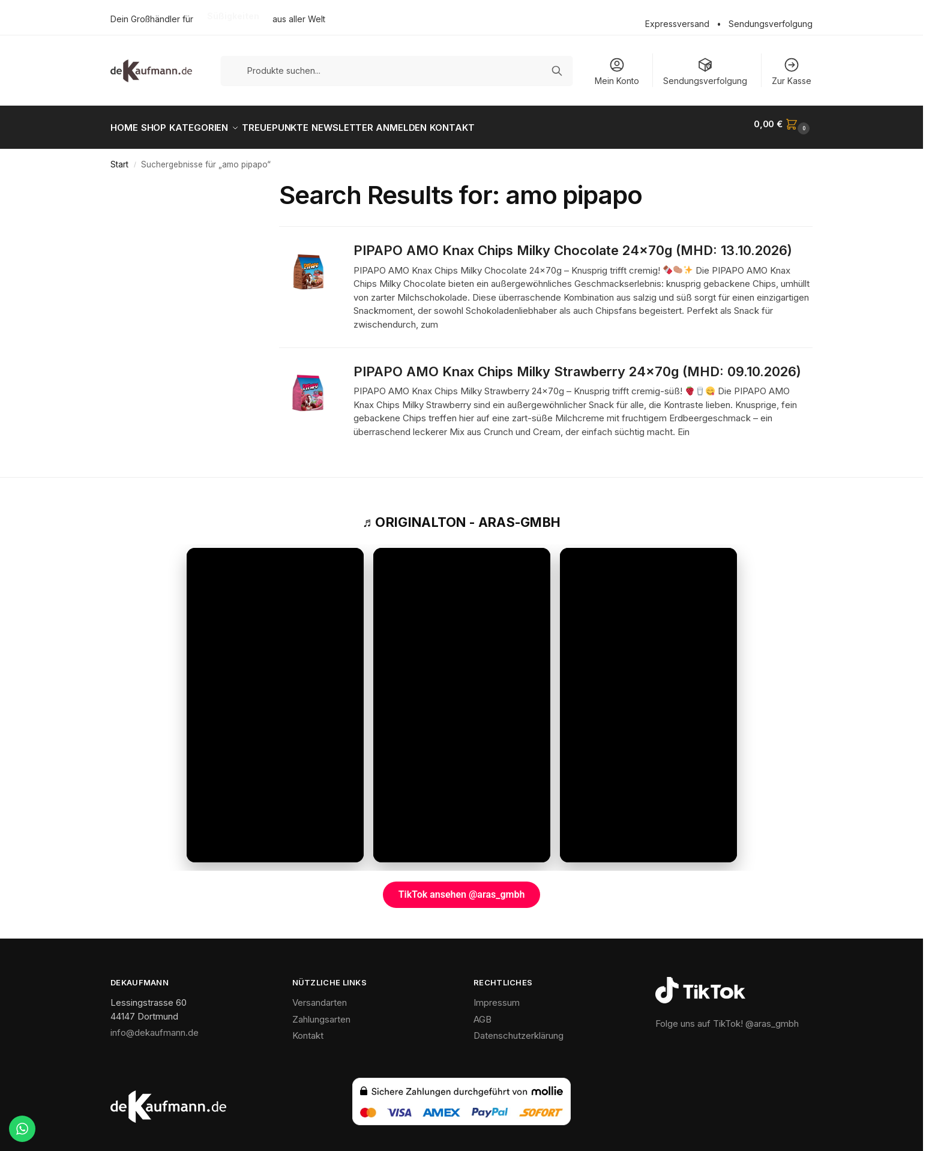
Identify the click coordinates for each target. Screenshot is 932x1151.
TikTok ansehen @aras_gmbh (461, 888)
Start (119, 158)
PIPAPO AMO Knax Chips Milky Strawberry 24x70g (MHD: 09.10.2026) (577, 365)
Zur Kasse (791, 71)
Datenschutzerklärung (519, 1029)
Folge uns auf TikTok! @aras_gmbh (727, 1017)
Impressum (497, 996)
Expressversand (677, 24)
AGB (483, 1012)
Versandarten (319, 996)
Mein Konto (617, 71)
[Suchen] (557, 71)
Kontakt (307, 1029)
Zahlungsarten (321, 1012)
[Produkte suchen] (397, 70)
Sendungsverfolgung (771, 24)
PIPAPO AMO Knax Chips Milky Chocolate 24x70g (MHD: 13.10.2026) (572, 243)
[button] (783, 124)
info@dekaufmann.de (154, 1026)
